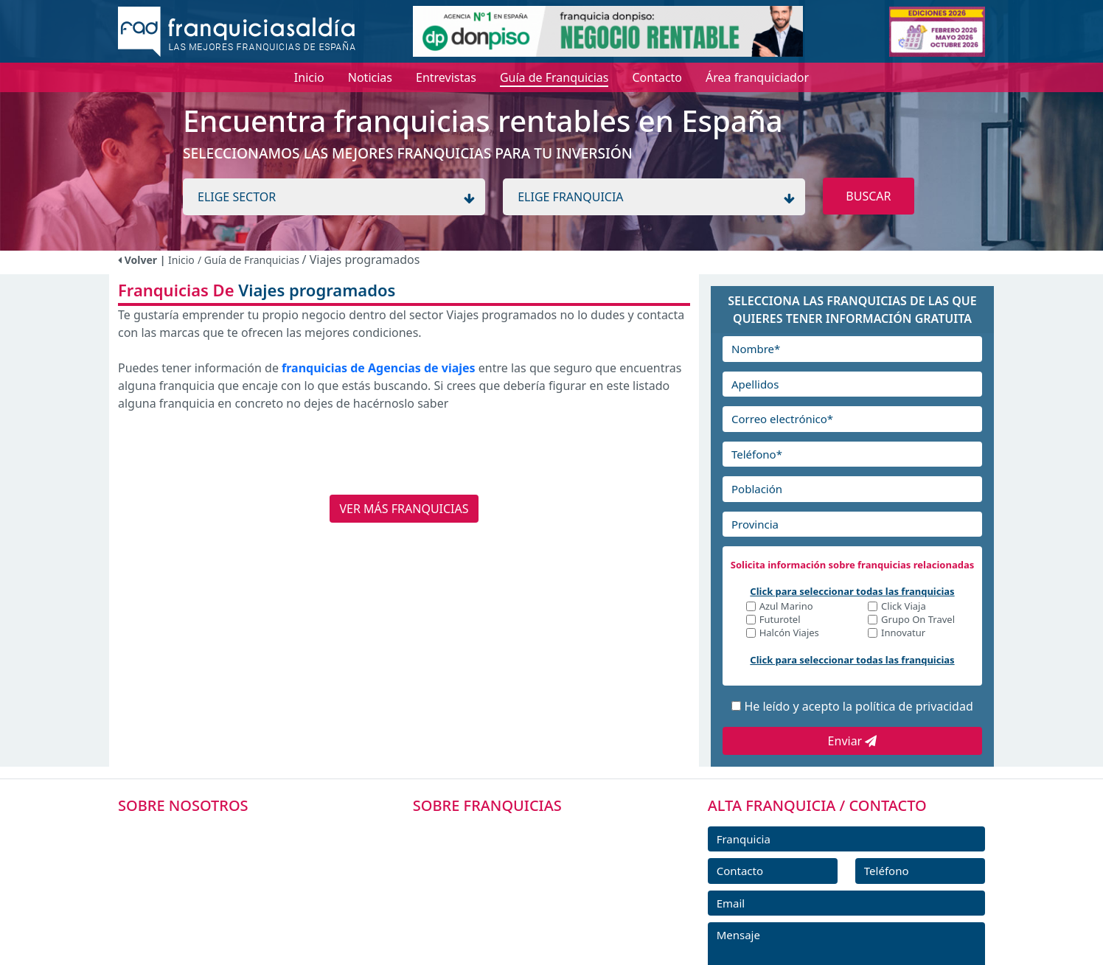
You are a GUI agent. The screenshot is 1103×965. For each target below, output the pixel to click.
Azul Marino (786, 607)
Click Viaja (903, 607)
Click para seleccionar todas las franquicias (852, 591)
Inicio (181, 260)
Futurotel (780, 620)
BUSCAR (868, 196)
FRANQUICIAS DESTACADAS (507, 898)
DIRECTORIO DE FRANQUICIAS (515, 865)
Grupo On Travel (918, 620)
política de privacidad (914, 706)
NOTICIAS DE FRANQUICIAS (507, 931)
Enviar (852, 741)
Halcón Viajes (789, 633)
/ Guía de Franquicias (250, 260)
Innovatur (903, 633)
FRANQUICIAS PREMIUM (498, 831)
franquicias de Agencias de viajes (379, 368)
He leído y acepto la (858, 706)
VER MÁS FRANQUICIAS (403, 509)
